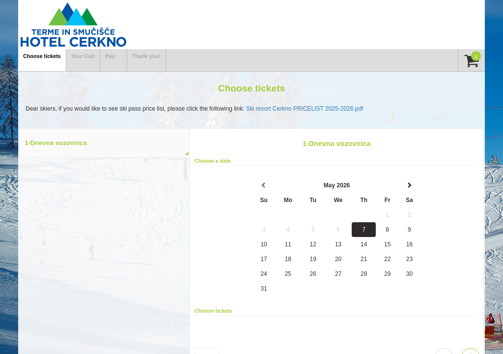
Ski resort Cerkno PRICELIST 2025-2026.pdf (304, 108)
